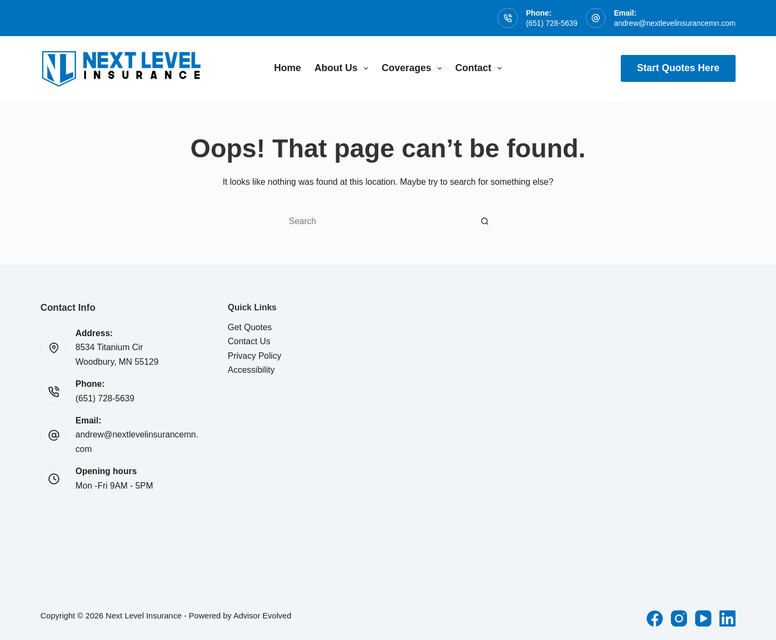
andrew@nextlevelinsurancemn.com (675, 23)
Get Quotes (250, 327)
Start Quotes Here (678, 67)
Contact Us (249, 341)
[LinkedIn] (727, 618)
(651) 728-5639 (552, 23)
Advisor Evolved (262, 615)
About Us (344, 68)
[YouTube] (703, 618)
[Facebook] (655, 618)
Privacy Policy (255, 355)
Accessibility (251, 369)
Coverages (414, 68)
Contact (481, 68)
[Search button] (485, 221)
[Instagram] (679, 618)
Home (287, 67)
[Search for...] (377, 221)
